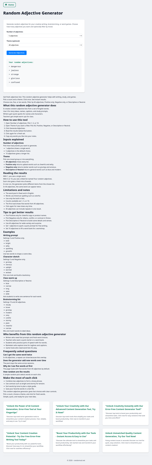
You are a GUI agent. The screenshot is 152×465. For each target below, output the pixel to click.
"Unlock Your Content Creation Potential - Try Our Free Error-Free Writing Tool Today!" (23, 436)
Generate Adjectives (17, 53)
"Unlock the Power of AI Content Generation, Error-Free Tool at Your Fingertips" (23, 409)
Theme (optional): (13, 41)
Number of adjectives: (15, 32)
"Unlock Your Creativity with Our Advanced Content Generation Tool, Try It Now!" (75, 409)
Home (9, 4)
